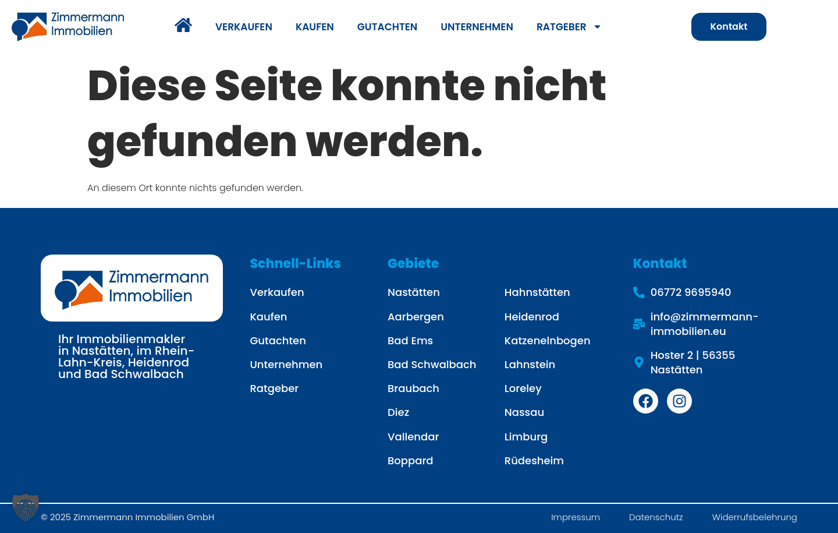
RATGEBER (569, 26)
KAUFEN (315, 27)
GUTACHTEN (387, 27)
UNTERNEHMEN (477, 27)
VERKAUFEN (243, 27)
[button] (25, 507)
